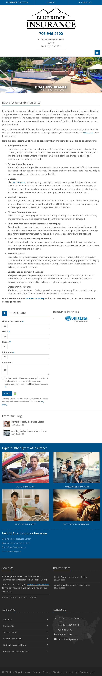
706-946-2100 (65, 629)
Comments (8, 362)
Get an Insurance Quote (25, 644)
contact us (88, 132)
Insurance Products (25, 638)
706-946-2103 (65, 634)
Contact (22, 597)
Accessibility (71, 672)
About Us (25, 619)
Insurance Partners (66, 312)
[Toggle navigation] (97, 52)
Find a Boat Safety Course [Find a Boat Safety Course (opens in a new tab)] (14, 547)
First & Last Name (13, 321)
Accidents (85, 2)
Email (6, 331)
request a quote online (38, 584)
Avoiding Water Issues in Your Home (25, 433)
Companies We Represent (25, 651)
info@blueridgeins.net (68, 639)
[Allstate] (76, 319)
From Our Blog (12, 416)
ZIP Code (8, 352)
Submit (7, 393)
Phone (6, 341)
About (13, 597)
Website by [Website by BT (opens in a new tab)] (87, 672)
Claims (51, 2)
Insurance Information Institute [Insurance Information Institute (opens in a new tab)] (16, 543)
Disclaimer (58, 672)
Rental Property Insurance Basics (25, 423)
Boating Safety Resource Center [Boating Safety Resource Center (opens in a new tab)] (16, 539)
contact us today (35, 298)
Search (36, 672)
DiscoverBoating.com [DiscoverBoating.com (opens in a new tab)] (11, 551)
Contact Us (25, 625)
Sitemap (33, 597)
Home (5, 597)
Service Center (25, 632)
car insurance (18, 182)
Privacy (46, 672)
